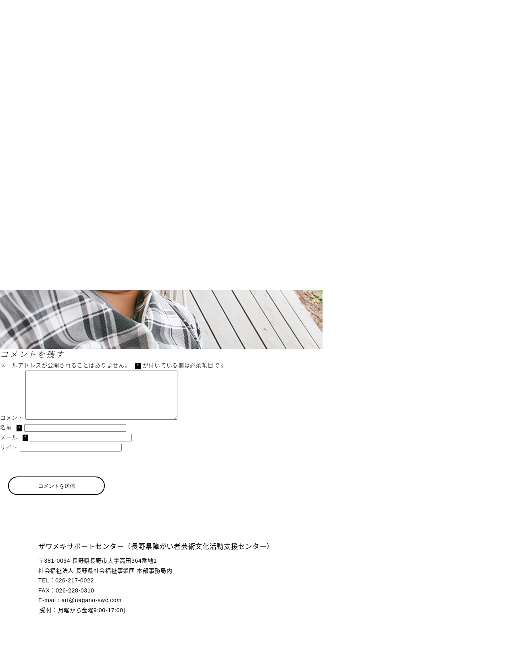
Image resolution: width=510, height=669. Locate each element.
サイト (9, 457)
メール (14, 447)
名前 (11, 437)
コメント (12, 427)
